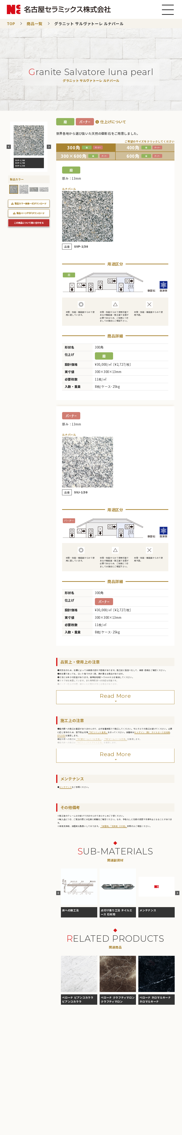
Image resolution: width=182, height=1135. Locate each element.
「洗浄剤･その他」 (118, 826)
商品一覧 (34, 23)
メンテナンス (65, 787)
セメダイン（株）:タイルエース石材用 (152, 732)
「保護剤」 (105, 826)
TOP (11, 23)
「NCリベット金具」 (98, 732)
